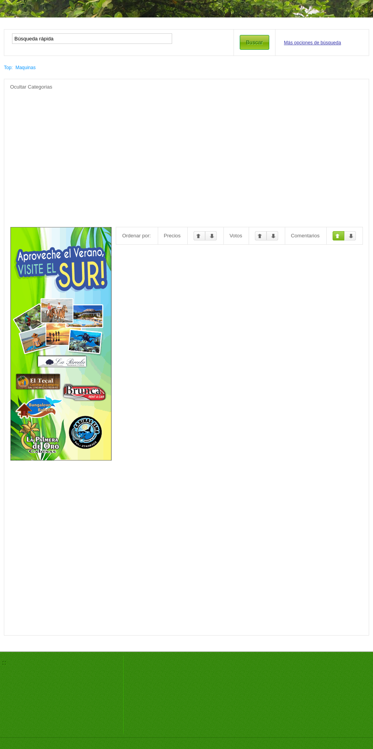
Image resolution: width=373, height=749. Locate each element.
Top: (8, 67)
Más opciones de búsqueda (312, 42)
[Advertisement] (171, 145)
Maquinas (26, 67)
